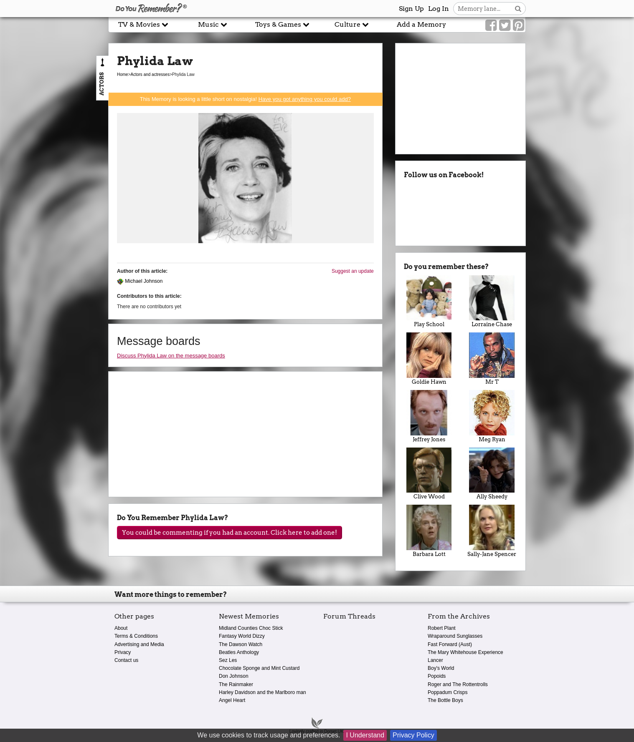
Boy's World (441, 668)
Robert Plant (442, 628)
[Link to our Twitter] (504, 25)
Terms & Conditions (136, 636)
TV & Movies (143, 24)
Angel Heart (232, 700)
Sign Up (411, 9)
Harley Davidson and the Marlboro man (262, 692)
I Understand (365, 735)
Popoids (437, 676)
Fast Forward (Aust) (450, 644)
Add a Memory (421, 24)
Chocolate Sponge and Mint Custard (259, 668)
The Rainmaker (236, 684)
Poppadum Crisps (447, 692)
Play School (429, 301)
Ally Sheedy (492, 474)
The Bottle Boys (445, 700)
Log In (438, 9)
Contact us (126, 660)
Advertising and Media (139, 644)
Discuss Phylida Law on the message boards (171, 355)
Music (212, 24)
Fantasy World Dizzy (242, 636)
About (120, 628)
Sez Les (228, 660)
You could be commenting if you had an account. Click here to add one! (229, 532)
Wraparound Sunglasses (455, 636)
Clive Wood (429, 474)
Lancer (435, 660)
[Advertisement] (54, 189)
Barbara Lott (429, 531)
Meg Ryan (492, 416)
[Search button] (518, 9)
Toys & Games (282, 24)
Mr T (492, 358)
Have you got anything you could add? (305, 99)
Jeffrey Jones (429, 416)
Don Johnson (234, 676)
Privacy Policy (413, 735)
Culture (352, 24)
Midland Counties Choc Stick (251, 628)
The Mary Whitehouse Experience (465, 652)
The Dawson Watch (240, 644)
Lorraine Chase (492, 301)
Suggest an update (353, 271)
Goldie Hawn (429, 358)
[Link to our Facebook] (491, 25)
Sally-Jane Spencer (492, 531)
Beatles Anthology (239, 652)
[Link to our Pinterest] (518, 25)
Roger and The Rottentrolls (458, 684)
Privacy (122, 652)
